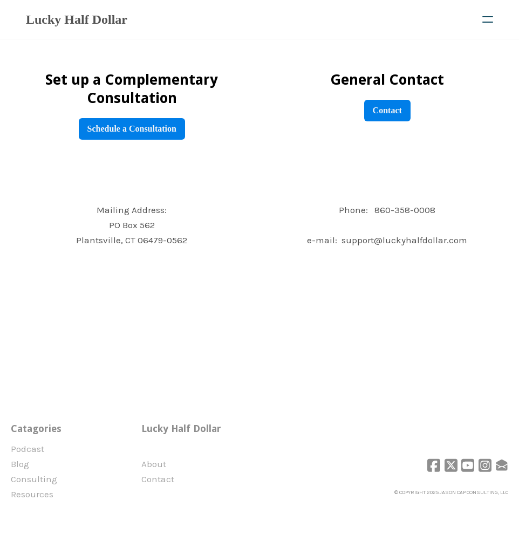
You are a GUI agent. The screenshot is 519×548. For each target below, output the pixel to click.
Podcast (27, 448)
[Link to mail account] (501, 465)
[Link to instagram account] (484, 465)
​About (154, 463)
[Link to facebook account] (432, 465)
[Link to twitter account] (449, 465)
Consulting (34, 479)
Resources (32, 494)
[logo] (76, 19)
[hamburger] (487, 19)
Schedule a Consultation (131, 128)
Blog (20, 463)
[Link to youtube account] (467, 465)
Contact (386, 110)
